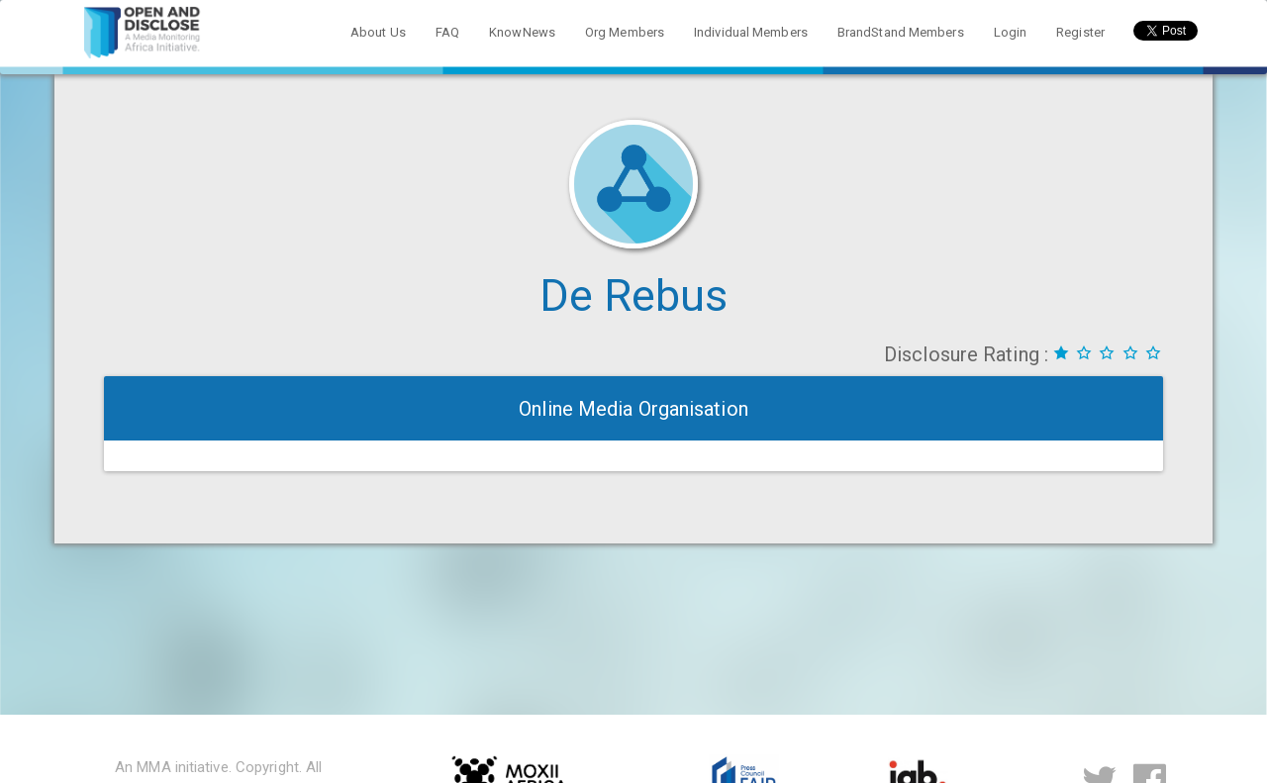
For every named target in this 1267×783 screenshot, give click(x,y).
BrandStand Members (900, 32)
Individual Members (751, 32)
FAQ (447, 32)
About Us (378, 32)
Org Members (624, 32)
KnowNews (522, 32)
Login (1010, 32)
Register (1080, 32)
